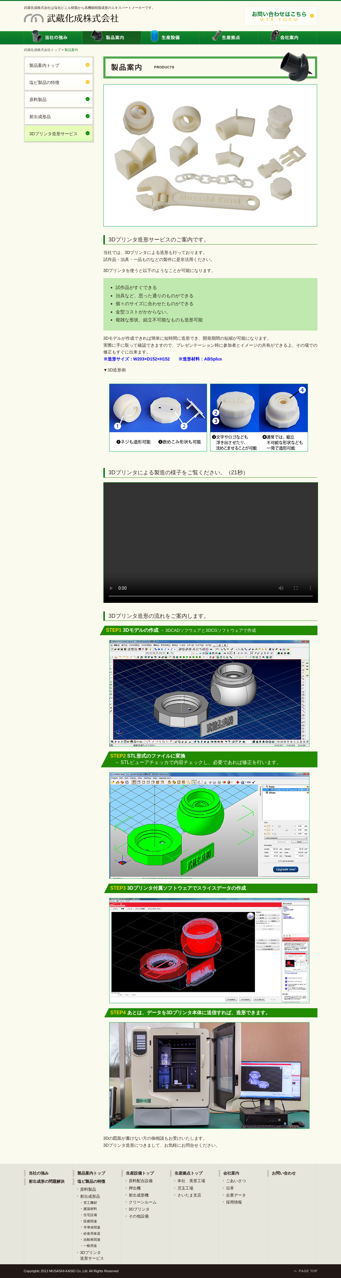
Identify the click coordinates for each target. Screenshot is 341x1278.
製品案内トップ (44, 65)
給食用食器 (91, 1233)
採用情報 (234, 1202)
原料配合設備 (141, 1180)
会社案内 (287, 37)
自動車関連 (91, 1239)
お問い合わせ (284, 1173)
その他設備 (139, 1216)
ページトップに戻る (305, 1271)
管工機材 (90, 1202)
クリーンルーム (143, 1202)
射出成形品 (40, 116)
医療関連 (90, 1221)
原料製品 (37, 99)
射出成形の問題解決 (47, 1181)
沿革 (230, 1188)
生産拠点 (229, 37)
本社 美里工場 (191, 1180)
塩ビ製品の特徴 (44, 82)
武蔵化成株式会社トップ (42, 50)
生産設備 (170, 37)
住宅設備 (90, 1215)
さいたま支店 (189, 1195)
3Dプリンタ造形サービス (53, 133)
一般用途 (90, 1245)
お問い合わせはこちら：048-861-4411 (280, 16)
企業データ (236, 1195)
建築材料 (90, 1209)
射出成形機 (139, 1195)
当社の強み (53, 37)
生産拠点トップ (188, 1173)
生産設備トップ (140, 1173)
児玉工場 (185, 1188)
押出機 (135, 1188)
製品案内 (112, 37)
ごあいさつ (236, 1180)
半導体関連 (91, 1227)
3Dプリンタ (139, 1209)
